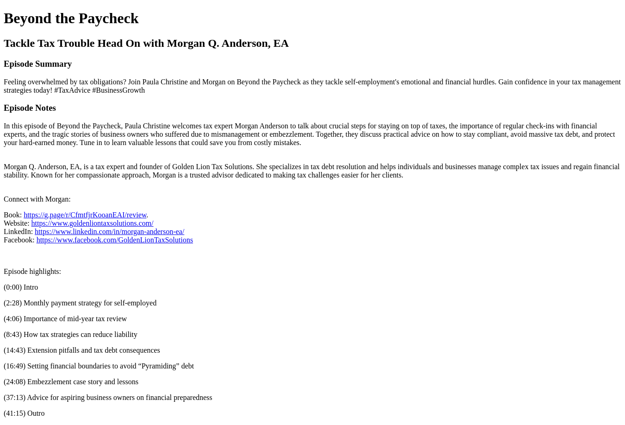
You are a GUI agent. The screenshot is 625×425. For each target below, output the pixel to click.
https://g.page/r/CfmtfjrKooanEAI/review (85, 215)
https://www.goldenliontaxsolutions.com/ (92, 223)
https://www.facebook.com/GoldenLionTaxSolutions (115, 240)
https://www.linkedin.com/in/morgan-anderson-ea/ (109, 231)
